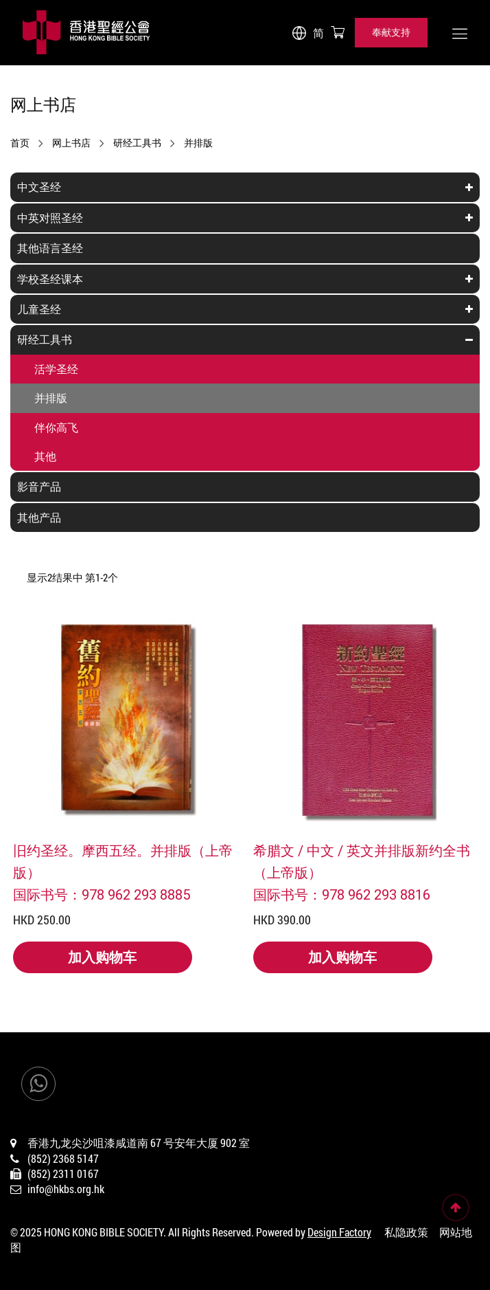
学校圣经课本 (50, 278)
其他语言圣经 (50, 248)
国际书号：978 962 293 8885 (101, 894)
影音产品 (39, 486)
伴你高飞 (56, 427)
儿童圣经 (39, 309)
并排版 (198, 143)
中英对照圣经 (50, 217)
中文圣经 (39, 186)
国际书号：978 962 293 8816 (341, 894)
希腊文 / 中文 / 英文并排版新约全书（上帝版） (361, 861)
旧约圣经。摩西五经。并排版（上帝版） (123, 861)
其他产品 (39, 517)
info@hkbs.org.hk (65, 1188)
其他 (45, 456)
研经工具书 (137, 143)
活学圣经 (56, 369)
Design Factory (339, 1232)
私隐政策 (406, 1232)
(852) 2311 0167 (63, 1173)
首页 (20, 143)
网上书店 (71, 143)
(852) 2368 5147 (63, 1158)
